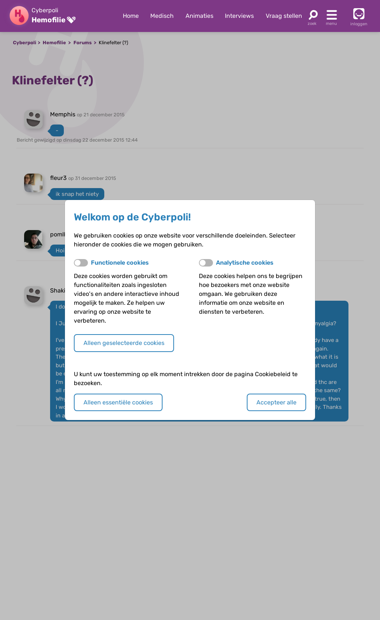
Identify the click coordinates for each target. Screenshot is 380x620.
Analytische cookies (244, 262)
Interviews (239, 15)
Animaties (199, 15)
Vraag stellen (284, 15)
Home (131, 15)
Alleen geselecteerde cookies (123, 342)
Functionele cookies (120, 262)
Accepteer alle (276, 402)
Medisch (162, 15)
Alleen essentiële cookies (118, 402)
